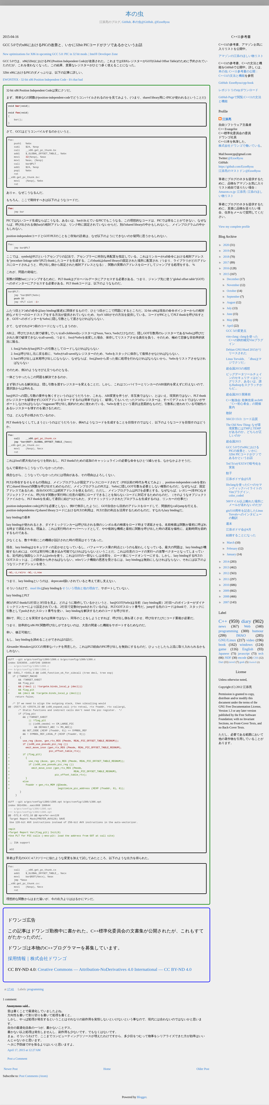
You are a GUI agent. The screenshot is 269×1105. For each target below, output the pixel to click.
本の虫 (135, 13)
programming (35, 989)
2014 (226, 561)
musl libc (35, 588)
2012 (226, 573)
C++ (223, 621)
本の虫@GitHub (142, 22)
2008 (226, 596)
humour (257, 631)
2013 (226, 567)
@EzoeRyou (162, 22)
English (247, 649)
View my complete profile (234, 226)
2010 (226, 584)
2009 (226, 590)
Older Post (203, 1068)
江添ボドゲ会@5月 (238, 478)
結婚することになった (241, 535)
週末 (229, 523)
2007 (226, 602)
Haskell (252, 662)
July (230, 308)
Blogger (141, 1097)
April (230, 325)
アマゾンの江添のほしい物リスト (241, 55)
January (232, 554)
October (232, 290)
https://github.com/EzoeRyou (236, 166)
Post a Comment (17, 1058)
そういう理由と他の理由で (80, 588)
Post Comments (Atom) (33, 1076)
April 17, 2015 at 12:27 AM (24, 1050)
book (222, 645)
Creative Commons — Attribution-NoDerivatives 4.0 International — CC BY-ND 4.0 (114, 969)
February (232, 548)
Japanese (224, 653)
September (233, 296)
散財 (229, 413)
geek (242, 662)
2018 (226, 256)
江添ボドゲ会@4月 (238, 529)
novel (232, 662)
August (231, 302)
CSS (255, 657)
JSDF (228, 657)
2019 (226, 250)
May (230, 319)
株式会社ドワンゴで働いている (239, 145)
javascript (244, 653)
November (233, 285)
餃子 (229, 473)
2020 (226, 244)
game (222, 649)
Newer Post (11, 1068)
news (222, 626)
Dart (221, 662)
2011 (226, 579)
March (231, 542)
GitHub (126, 22)
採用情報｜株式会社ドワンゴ (37, 958)
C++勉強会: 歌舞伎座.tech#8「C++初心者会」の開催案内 (244, 404)
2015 (226, 274)
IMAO (241, 635)
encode (242, 657)
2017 (226, 262)
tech (260, 653)
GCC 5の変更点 (236, 330)
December (233, 279)
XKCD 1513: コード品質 (242, 419)
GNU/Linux (227, 640)
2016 (226, 268)
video (250, 640)
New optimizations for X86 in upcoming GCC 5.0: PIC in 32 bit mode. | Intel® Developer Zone (60, 54)
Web (247, 626)
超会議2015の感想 (238, 368)
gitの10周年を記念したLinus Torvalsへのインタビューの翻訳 (244, 514)
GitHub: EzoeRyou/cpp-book (236, 82)
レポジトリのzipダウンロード (238, 90)
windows (246, 645)
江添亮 (226, 119)
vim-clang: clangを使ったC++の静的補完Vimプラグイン (244, 340)
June (230, 314)
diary (246, 621)
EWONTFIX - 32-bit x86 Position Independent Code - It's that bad (43, 79)
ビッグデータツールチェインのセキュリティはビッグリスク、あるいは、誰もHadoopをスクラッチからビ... (244, 381)
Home (107, 1068)
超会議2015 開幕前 (238, 394)
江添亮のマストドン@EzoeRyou (240, 170)
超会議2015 (233, 441)
